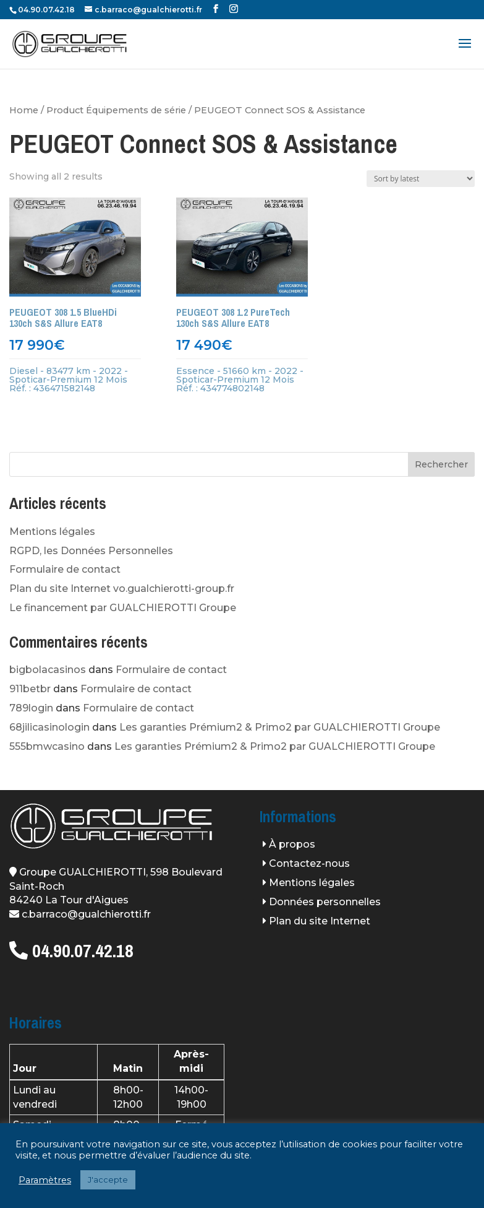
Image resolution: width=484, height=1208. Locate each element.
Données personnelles (325, 902)
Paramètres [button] (45, 1180)
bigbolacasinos (47, 670)
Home (23, 110)
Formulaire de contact (65, 569)
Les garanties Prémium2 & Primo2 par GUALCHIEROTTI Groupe (279, 727)
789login (31, 708)
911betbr (30, 689)
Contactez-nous (309, 863)
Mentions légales (52, 531)
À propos (292, 844)
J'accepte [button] (108, 1179)
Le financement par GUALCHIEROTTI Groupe (122, 608)
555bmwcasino (47, 746)
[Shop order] (421, 178)
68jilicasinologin (49, 727)
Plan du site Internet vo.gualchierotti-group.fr (121, 588)
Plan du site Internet (319, 921)
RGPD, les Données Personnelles (91, 551)
